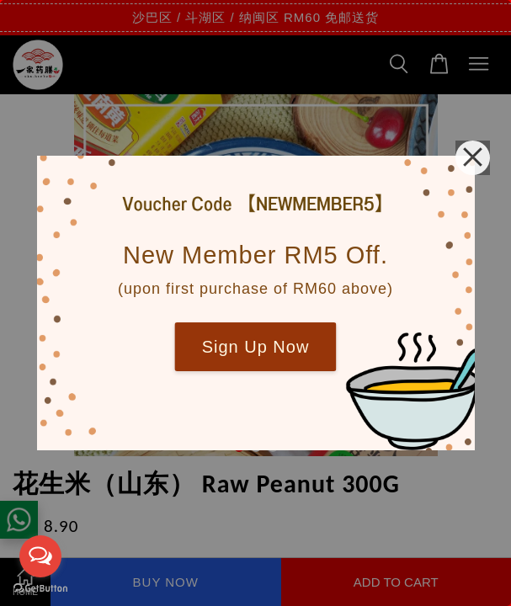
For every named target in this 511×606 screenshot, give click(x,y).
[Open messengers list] (40, 556)
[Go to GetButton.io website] (40, 588)
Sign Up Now (256, 347)
